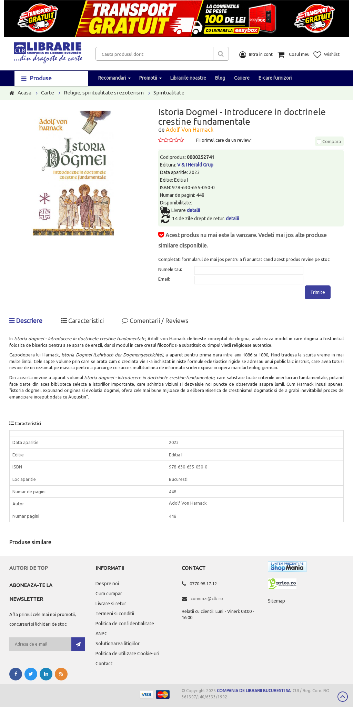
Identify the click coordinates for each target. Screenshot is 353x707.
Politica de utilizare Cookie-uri (127, 653)
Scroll (342, 696)
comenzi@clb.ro (207, 598)
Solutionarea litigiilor (117, 643)
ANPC (101, 633)
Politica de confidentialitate (124, 623)
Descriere (25, 320)
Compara (329, 141)
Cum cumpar (108, 593)
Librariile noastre (188, 78)
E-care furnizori (275, 78)
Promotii (148, 78)
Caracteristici (82, 320)
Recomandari (112, 78)
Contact (103, 663)
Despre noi (107, 583)
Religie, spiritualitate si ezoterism (104, 92)
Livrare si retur (110, 603)
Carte (47, 92)
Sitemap (276, 601)
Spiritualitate (168, 92)
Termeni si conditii (114, 613)
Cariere (242, 78)
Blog (220, 78)
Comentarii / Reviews (155, 320)
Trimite (317, 292)
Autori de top (28, 568)
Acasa (24, 92)
